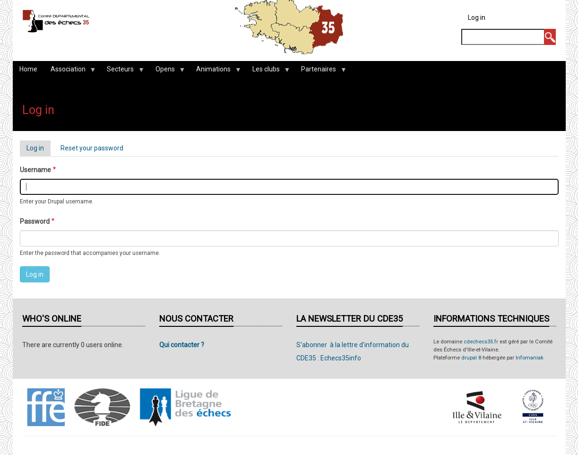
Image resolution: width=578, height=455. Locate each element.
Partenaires (320, 71)
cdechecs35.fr (481, 342)
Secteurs (122, 71)
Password (35, 221)
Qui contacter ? (181, 345)
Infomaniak (529, 358)
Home (28, 69)
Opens (167, 71)
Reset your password (91, 148)
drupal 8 (471, 358)
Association (69, 71)
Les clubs (268, 71)
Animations (215, 71)
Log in (476, 17)
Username (35, 170)
